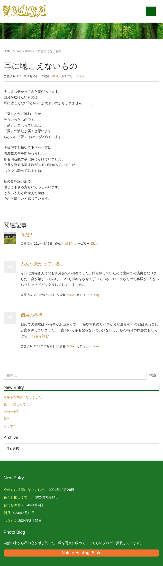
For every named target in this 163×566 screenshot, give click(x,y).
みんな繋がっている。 (42, 263)
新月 (7, 419)
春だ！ (27, 234)
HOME (8, 51)
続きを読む (40, 336)
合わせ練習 (11, 411)
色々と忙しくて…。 (18, 404)
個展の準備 (32, 315)
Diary (28, 51)
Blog (19, 51)
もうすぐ (10, 426)
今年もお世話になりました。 (24, 397)
